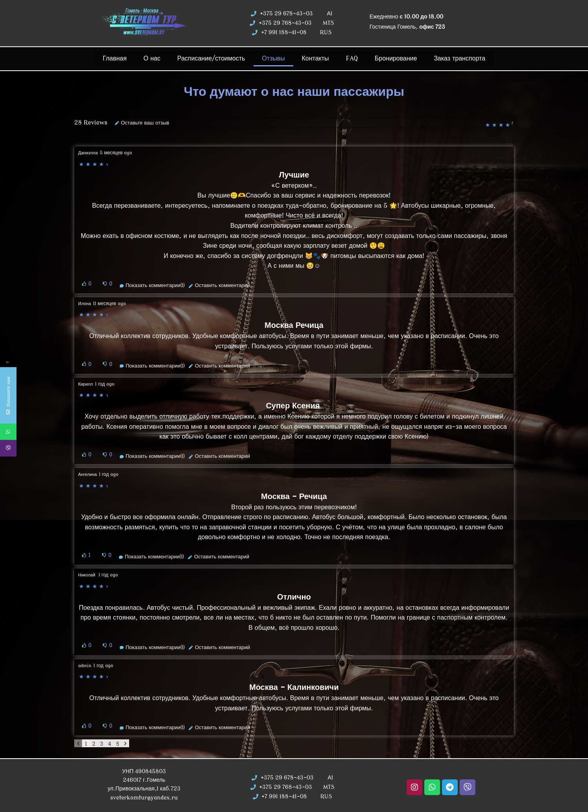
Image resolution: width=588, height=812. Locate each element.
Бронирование (392, 58)
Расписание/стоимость (211, 58)
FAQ (349, 58)
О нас (153, 58)
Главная (118, 58)
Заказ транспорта (455, 58)
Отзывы (274, 58)
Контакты (315, 58)
